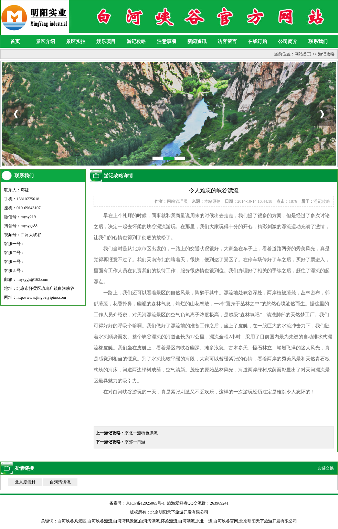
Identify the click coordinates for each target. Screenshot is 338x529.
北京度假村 (25, 482)
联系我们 (318, 41)
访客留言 (227, 41)
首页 (15, 41)
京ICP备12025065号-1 (145, 503)
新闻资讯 (197, 41)
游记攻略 (136, 41)
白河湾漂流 (60, 482)
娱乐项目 (106, 41)
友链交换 (325, 468)
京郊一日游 (135, 442)
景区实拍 (75, 41)
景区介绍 (45, 41)
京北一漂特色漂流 (141, 433)
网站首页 (303, 54)
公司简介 (287, 41)
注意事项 (166, 41)
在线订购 (257, 41)
